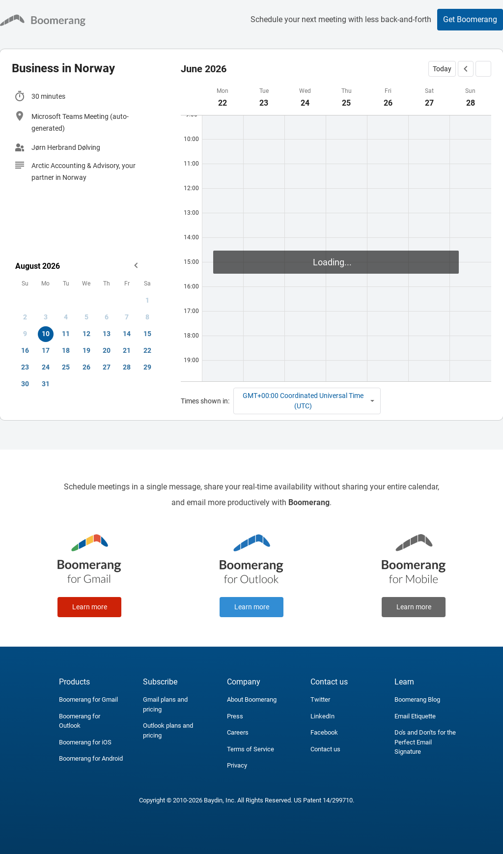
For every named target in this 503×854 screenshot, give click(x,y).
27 (107, 367)
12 (86, 334)
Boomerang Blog (417, 699)
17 (46, 350)
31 (46, 384)
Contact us (325, 749)
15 (147, 334)
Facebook (324, 732)
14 (127, 334)
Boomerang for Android (91, 758)
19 (86, 350)
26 (86, 367)
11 (66, 334)
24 (46, 367)
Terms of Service (250, 749)
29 (147, 367)
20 (107, 350)
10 (46, 334)
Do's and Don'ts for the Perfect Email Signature (425, 742)
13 (107, 334)
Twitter (320, 699)
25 (66, 367)
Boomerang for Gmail (88, 699)
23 (25, 367)
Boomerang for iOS (85, 742)
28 (127, 367)
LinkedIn (322, 716)
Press (235, 716)
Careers (238, 732)
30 (25, 384)
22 (147, 350)
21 (127, 350)
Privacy (237, 765)
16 (25, 350)
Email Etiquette (415, 716)
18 (66, 350)
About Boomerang (252, 699)
